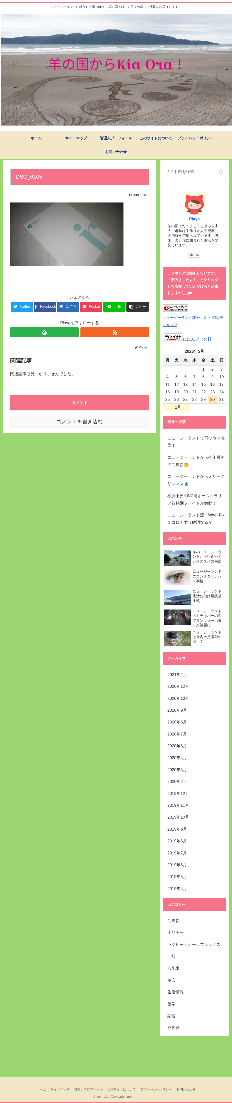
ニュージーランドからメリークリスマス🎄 (196, 480)
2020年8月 (177, 722)
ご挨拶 (173, 920)
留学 (171, 1004)
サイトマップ (59, 1089)
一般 (171, 956)
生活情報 (175, 992)
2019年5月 (177, 876)
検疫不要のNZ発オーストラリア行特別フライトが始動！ (194, 499)
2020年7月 (177, 734)
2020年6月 (177, 746)
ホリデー (175, 932)
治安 (171, 980)
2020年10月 (178, 698)
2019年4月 (177, 888)
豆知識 (173, 1027)
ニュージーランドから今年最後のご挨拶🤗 (196, 461)
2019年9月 (177, 829)
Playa (194, 219)
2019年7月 (177, 853)
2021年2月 (177, 674)
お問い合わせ (186, 1089)
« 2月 (176, 407)
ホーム (41, 1089)
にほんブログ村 (187, 339)
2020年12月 (178, 686)
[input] (194, 172)
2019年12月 (178, 793)
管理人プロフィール (88, 1089)
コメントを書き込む (79, 421)
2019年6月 (177, 865)
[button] (221, 172)
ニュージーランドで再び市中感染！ (196, 442)
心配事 (173, 968)
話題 (171, 1016)
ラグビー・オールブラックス (193, 944)
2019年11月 (178, 805)
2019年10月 (178, 817)
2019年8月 (177, 841)
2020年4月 (177, 757)
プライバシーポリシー (156, 1089)
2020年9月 (177, 710)
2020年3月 (177, 769)
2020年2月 (177, 781)
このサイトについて (121, 1089)
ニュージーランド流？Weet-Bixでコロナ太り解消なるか (196, 519)
